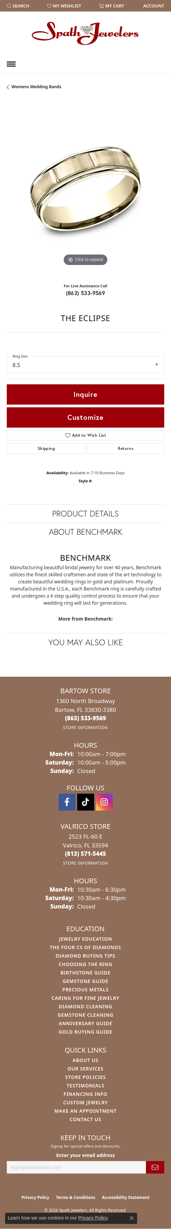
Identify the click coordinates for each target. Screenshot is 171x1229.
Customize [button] (85, 417)
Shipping (46, 448)
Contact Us (86, 1119)
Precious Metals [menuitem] (85, 989)
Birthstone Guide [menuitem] (86, 972)
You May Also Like (85, 642)
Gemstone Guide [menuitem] (85, 981)
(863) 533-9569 (85, 292)
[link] (153, 5)
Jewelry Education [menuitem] (85, 939)
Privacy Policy (35, 1197)
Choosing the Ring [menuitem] (85, 964)
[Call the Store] (85, 718)
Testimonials (85, 1085)
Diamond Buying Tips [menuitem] (85, 956)
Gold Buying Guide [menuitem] (85, 1032)
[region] (85, 189)
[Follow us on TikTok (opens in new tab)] (85, 802)
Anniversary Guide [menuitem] (85, 1023)
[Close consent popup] (132, 1218)
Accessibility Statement (125, 1197)
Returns (125, 448)
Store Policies (85, 1077)
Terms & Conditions (75, 1197)
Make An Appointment (85, 1111)
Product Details (85, 513)
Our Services (85, 1068)
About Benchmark (86, 531)
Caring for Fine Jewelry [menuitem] (85, 998)
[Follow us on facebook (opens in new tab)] (67, 802)
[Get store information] (85, 727)
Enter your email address (85, 1155)
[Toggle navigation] (11, 64)
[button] (18, 5)
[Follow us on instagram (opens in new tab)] (104, 802)
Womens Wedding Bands (36, 87)
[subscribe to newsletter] (155, 1167)
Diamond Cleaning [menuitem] (85, 1006)
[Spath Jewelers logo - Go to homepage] (85, 33)
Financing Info (85, 1094)
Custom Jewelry (85, 1102)
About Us (85, 1060)
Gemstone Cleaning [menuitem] (85, 1015)
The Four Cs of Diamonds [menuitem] (85, 947)
